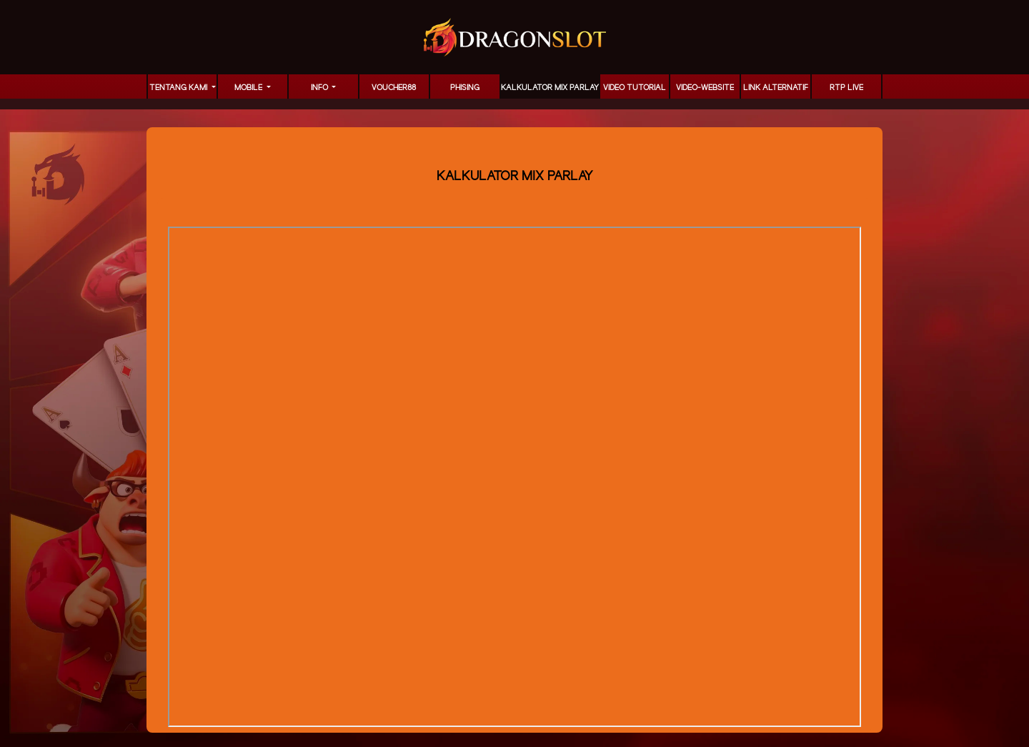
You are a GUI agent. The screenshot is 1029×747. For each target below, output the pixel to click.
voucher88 (394, 88)
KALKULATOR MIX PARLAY (550, 88)
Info (320, 88)
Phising (464, 88)
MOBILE (249, 88)
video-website (705, 88)
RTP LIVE (846, 88)
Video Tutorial (634, 88)
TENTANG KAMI (179, 88)
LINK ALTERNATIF (775, 88)
